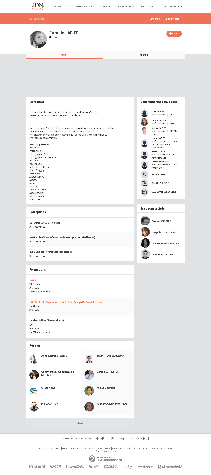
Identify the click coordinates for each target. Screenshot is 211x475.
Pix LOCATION (50, 403)
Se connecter (171, 18)
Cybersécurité (125, 6)
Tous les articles (156, 448)
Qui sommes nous (44, 448)
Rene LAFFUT (158, 151)
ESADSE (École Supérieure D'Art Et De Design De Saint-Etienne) (66, 302)
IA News (56, 6)
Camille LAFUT (159, 111)
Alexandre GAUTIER (162, 254)
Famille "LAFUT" (160, 183)
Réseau (144, 54)
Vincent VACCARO (161, 221)
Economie (176, 6)
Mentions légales (140, 448)
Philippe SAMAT (105, 387)
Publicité (65, 448)
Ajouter (175, 33)
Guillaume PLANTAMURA (165, 243)
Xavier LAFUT (159, 128)
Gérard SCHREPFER (107, 371)
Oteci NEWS (48, 387)
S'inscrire (154, 18)
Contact (57, 448)
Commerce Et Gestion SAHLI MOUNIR (58, 373)
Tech (68, 6)
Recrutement (76, 448)
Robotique (146, 6)
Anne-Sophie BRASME (54, 356)
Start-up (105, 6)
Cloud (162, 6)
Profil (64, 54)
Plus (80, 422)
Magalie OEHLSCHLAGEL (165, 232)
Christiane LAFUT (161, 161)
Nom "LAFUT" (159, 174)
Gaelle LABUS (159, 120)
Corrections (169, 448)
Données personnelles (101, 448)
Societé (87, 448)
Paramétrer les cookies (122, 448)
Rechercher (39, 18)
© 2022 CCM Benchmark (105, 451)
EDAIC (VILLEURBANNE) (164, 191)
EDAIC (32, 279)
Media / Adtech (85, 6)
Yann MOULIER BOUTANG (111, 403)
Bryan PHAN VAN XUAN (110, 356)
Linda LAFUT (158, 138)
